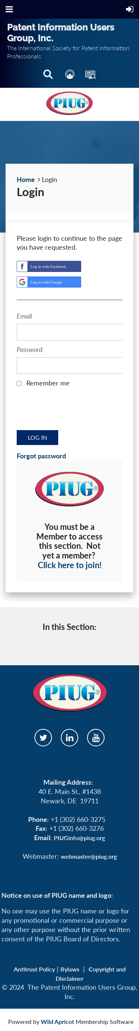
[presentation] (73, 411)
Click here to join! (70, 565)
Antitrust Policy (34, 969)
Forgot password (41, 456)
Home (26, 179)
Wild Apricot (57, 1021)
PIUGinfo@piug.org (79, 837)
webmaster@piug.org (89, 856)
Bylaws (69, 969)
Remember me (48, 383)
